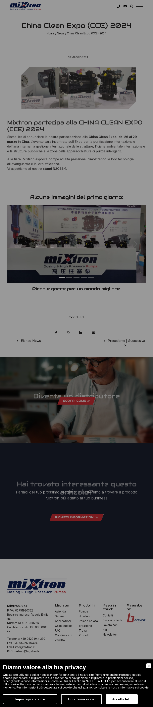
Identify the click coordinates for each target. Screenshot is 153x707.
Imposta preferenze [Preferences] (30, 699)
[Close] (148, 665)
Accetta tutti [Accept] (121, 699)
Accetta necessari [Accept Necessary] (81, 699)
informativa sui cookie (134, 687)
